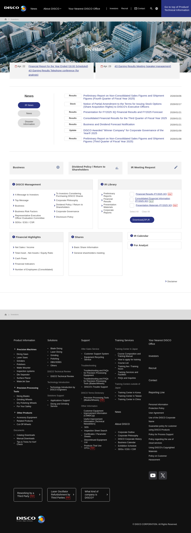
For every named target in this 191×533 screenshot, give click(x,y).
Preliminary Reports (109, 194)
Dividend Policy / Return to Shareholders (95, 168)
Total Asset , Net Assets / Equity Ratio (34, 253)
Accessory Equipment (27, 417)
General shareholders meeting (89, 253)
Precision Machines (26, 349)
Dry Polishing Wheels (27, 403)
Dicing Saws (22, 354)
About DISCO (51, 8)
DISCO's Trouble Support (96, 387)
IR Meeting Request (154, 167)
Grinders (21, 361)
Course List (123, 363)
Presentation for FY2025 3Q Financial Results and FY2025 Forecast (123, 112)
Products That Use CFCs (92, 447)
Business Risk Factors (26, 211)
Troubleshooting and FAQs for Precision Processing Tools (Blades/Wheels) (96, 381)
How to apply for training (129, 359)
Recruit (124, 8)
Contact (139, 8)
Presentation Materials (110, 205)
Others (53, 365)
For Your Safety (24, 406)
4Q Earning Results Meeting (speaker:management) (143, 66)
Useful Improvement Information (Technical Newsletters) (94, 421)
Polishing (54, 359)
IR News (29, 105)
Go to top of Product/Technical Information (176, 8)
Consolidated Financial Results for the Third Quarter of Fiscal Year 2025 (125, 118)
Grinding (54, 355)
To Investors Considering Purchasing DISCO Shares (69, 194)
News (34, 8)
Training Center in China (129, 399)
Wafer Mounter (23, 368)
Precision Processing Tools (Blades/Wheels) (96, 399)
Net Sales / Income (24, 247)
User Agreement (156, 413)
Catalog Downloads (26, 435)
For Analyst (141, 245)
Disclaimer (172, 281)
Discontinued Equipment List (95, 441)
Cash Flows (21, 258)
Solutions (52, 340)
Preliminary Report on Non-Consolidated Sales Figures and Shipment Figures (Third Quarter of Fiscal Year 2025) (123, 140)
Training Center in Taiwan (130, 396)
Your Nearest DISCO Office (84, 8)
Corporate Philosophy (67, 200)
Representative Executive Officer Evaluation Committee (29, 216)
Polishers (21, 364)
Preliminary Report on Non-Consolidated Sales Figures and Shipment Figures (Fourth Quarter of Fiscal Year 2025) (123, 97)
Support (85, 340)
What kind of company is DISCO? (91, 494)
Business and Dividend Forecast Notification (109, 124)
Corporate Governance (67, 211)
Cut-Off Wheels (24, 424)
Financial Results (108, 200)
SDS (86, 427)
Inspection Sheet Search (95, 430)
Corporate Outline (126, 432)
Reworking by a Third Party (25, 494)
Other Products (24, 413)
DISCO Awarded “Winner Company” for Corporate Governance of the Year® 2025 (123, 132)
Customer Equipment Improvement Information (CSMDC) (95, 413)
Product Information (24, 340)
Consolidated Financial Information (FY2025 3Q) (152, 199)
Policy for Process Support (161, 434)
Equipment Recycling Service (94, 358)
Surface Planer (24, 378)
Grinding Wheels (24, 399)
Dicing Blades (23, 396)
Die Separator (23, 374)
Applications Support (60, 400)
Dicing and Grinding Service (59, 405)
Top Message (22, 200)
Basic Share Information (86, 247)
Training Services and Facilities (128, 373)
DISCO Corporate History (130, 439)
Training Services (124, 340)
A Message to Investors (27, 194)
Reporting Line (157, 392)
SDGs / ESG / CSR (24, 222)
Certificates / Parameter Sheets (95, 435)
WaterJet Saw (23, 381)
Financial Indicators (25, 264)
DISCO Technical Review (62, 376)
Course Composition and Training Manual (129, 355)
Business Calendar (127, 442)
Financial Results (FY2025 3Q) (151, 194)
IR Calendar (141, 235)
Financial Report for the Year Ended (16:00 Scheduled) (58, 66)
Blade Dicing (56, 348)
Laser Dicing (56, 352)
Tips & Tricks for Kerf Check (26, 443)
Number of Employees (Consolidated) (34, 269)
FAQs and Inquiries (127, 378)
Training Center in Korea (129, 392)
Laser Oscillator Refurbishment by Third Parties (60, 494)
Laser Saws (22, 357)
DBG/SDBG (55, 362)
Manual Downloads (26, 438)
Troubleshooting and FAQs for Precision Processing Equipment (96, 373)
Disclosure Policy (64, 217)
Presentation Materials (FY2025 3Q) (154, 205)
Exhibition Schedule (127, 446)
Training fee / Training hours (128, 367)
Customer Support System (96, 354)
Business (36, 167)
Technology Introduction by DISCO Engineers (62, 388)
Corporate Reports (109, 211)
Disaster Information (29, 123)
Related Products (25, 421)
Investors (114, 8)
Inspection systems (26, 371)
